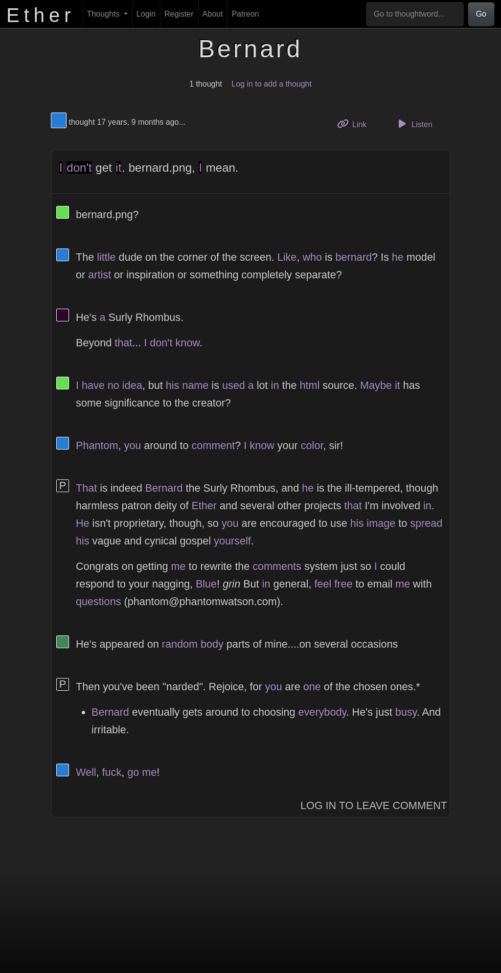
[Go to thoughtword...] (415, 14)
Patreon (245, 14)
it (118, 167)
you (132, 445)
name (195, 385)
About (213, 14)
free (343, 584)
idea (132, 385)
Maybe (376, 385)
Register (179, 14)
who (312, 257)
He (83, 523)
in (275, 385)
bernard (354, 257)
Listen (414, 124)
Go (481, 14)
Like (287, 257)
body (212, 644)
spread (426, 523)
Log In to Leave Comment (373, 805)
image (380, 523)
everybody (322, 712)
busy (406, 712)
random (180, 644)
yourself (232, 541)
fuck (112, 772)
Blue (206, 584)
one (312, 686)
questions (98, 601)
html (309, 385)
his (173, 385)
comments (276, 566)
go (133, 772)
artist (99, 275)
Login (146, 14)
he (398, 257)
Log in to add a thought (271, 84)
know (187, 343)
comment (213, 445)
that (123, 343)
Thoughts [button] (104, 14)
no (113, 385)
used (233, 385)
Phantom (97, 445)
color (312, 445)
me (178, 566)
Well (86, 772)
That (86, 488)
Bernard (164, 488)
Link (355, 123)
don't (79, 167)
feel (322, 584)
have (93, 385)
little (106, 257)
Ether (204, 505)
